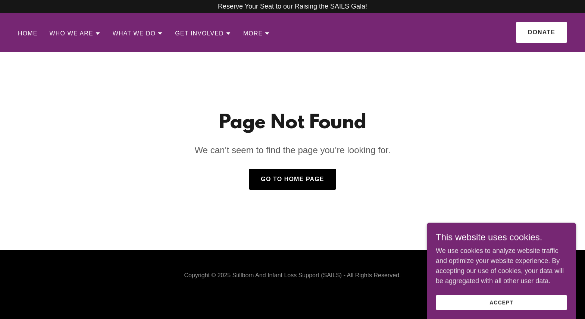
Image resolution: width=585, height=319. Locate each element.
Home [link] (28, 33)
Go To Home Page (292, 179)
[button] (75, 33)
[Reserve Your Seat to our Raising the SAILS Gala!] (292, 6)
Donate (541, 32)
